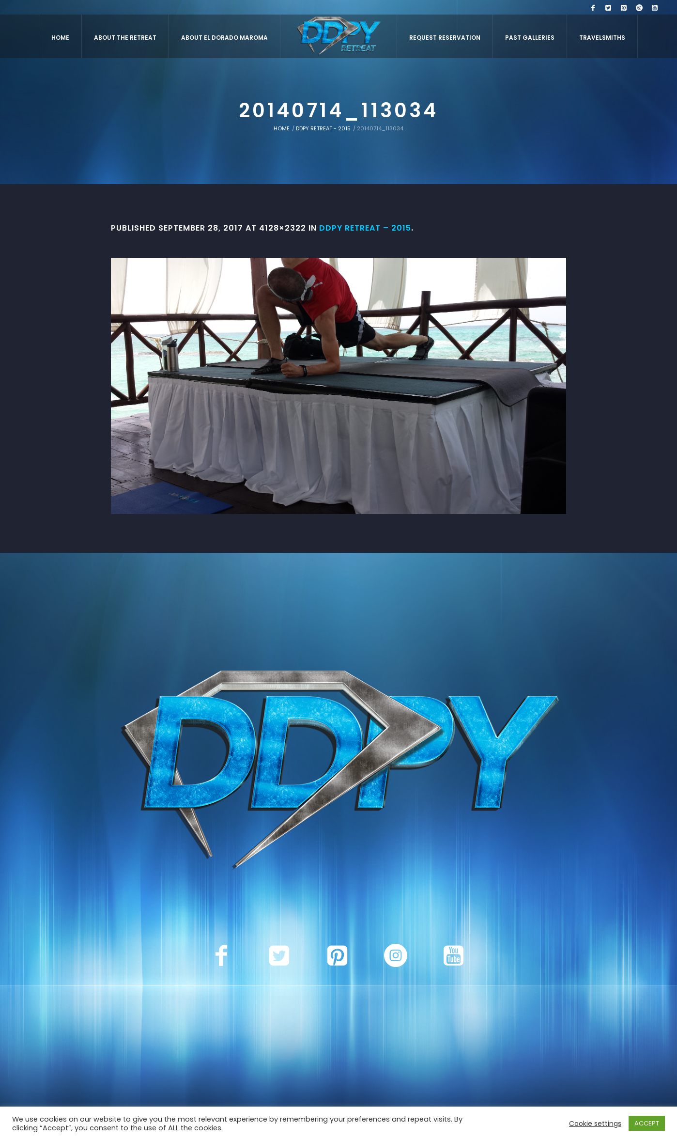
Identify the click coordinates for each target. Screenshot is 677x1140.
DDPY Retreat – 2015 (365, 228)
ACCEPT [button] (646, 1123)
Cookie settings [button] (595, 1123)
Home (282, 128)
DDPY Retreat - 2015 (323, 128)
